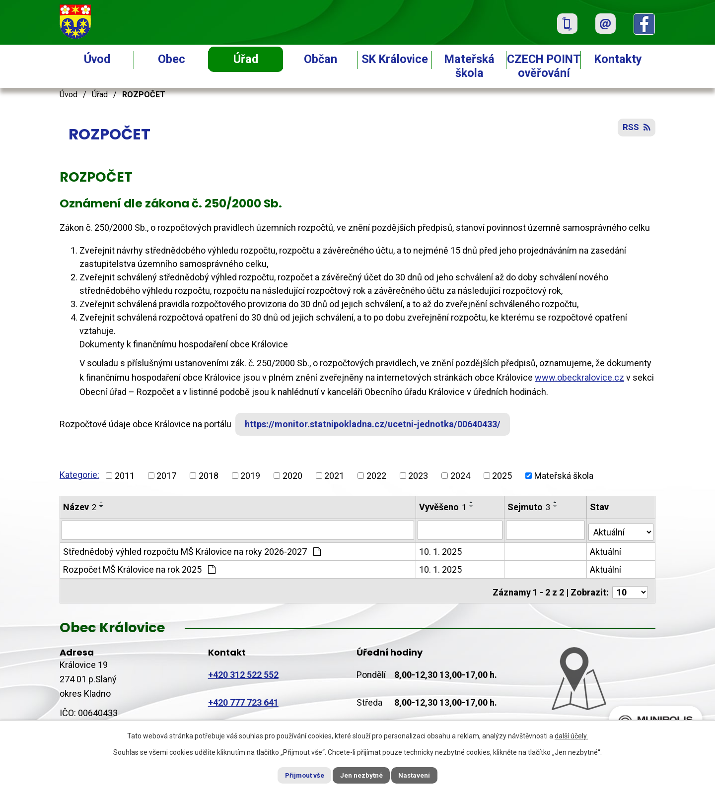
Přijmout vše (297, 775)
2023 (418, 475)
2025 (502, 475)
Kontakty (618, 59)
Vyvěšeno (443, 507)
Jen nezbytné (361, 775)
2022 (376, 475)
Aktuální (606, 550)
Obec (171, 59)
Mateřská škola (469, 66)
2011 (125, 475)
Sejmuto (529, 507)
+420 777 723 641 (243, 698)
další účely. (571, 735)
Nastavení (422, 775)
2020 (292, 475)
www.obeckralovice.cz (579, 377)
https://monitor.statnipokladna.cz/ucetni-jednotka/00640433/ (376, 424)
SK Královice (394, 59)
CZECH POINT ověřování (543, 66)
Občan (320, 59)
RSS (635, 130)
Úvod (97, 59)
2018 (208, 475)
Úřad (245, 59)
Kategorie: (79, 474)
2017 (166, 475)
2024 (460, 475)
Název (79, 507)
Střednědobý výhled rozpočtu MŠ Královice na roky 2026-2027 (192, 550)
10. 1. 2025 (441, 550)
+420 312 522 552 (243, 670)
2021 (334, 475)
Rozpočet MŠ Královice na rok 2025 (139, 568)
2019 (250, 475)
